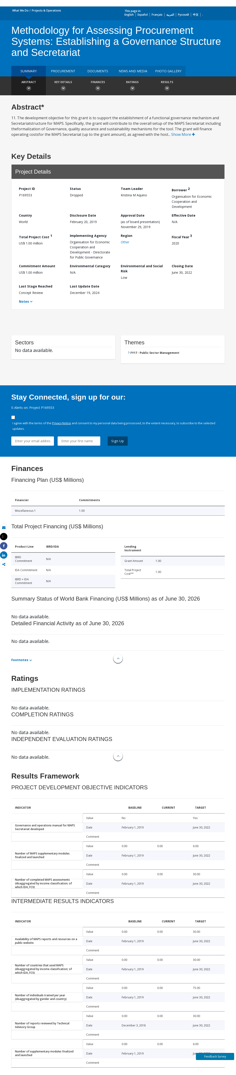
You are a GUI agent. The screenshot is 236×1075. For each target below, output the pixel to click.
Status (75, 188)
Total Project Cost (35, 236)
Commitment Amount (37, 266)
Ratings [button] (132, 86)
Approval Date (133, 215)
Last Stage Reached (35, 286)
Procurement (63, 71)
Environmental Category (90, 266)
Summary (29, 71)
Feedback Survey (215, 1056)
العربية (170, 15)
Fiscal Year (182, 236)
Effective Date (183, 215)
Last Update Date (84, 286)
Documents (97, 71)
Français (157, 15)
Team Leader (132, 188)
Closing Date (182, 266)
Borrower (181, 189)
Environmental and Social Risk (142, 268)
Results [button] (166, 86)
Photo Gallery (168, 71)
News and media (133, 71)
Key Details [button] (63, 86)
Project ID (27, 188)
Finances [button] (97, 86)
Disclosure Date (83, 215)
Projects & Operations (46, 10)
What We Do (20, 10)
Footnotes (19, 660)
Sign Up (117, 441)
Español (143, 15)
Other (125, 242)
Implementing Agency (88, 235)
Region (126, 235)
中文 (195, 15)
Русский (183, 15)
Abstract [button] (28, 86)
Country (25, 215)
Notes (24, 301)
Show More (183, 134)
